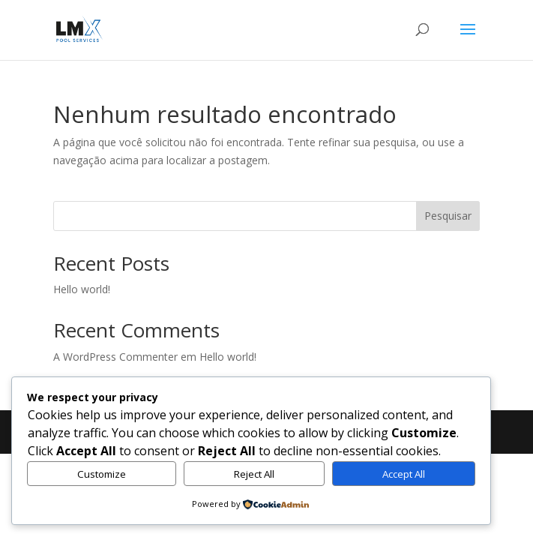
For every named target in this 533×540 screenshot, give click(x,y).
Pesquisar (448, 215)
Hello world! (81, 289)
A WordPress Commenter (115, 357)
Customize (101, 474)
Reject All (254, 474)
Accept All (403, 474)
